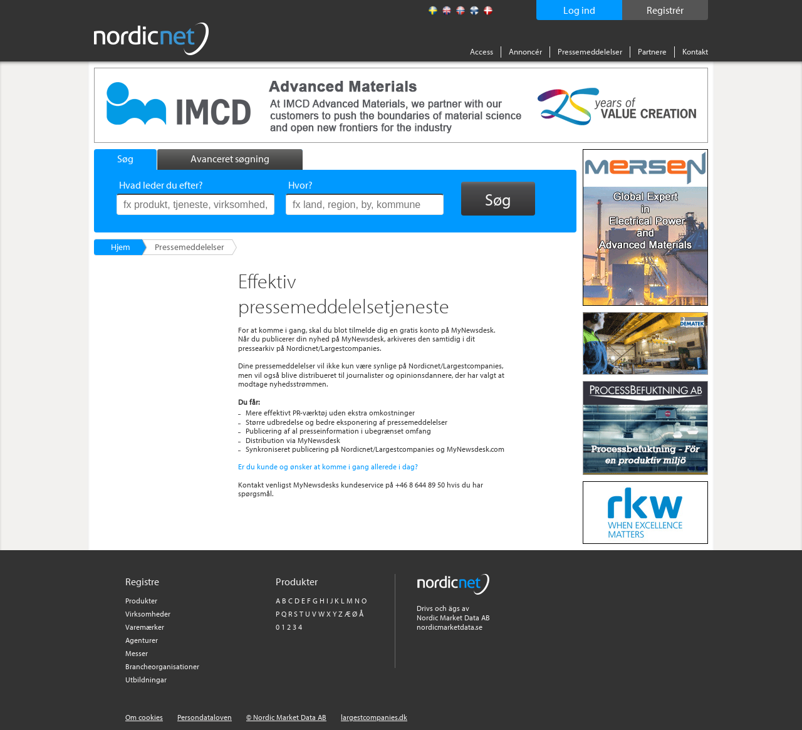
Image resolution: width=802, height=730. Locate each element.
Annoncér (525, 51)
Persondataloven (204, 717)
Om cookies (144, 717)
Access (481, 51)
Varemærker (144, 627)
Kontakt (695, 51)
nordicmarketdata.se (449, 627)
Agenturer (141, 640)
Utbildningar (146, 679)
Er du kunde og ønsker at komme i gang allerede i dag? (328, 466)
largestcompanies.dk (374, 717)
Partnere (652, 51)
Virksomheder (147, 613)
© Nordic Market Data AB (286, 717)
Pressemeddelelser (590, 51)
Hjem (120, 247)
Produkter (141, 600)
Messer (136, 653)
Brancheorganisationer (162, 666)
